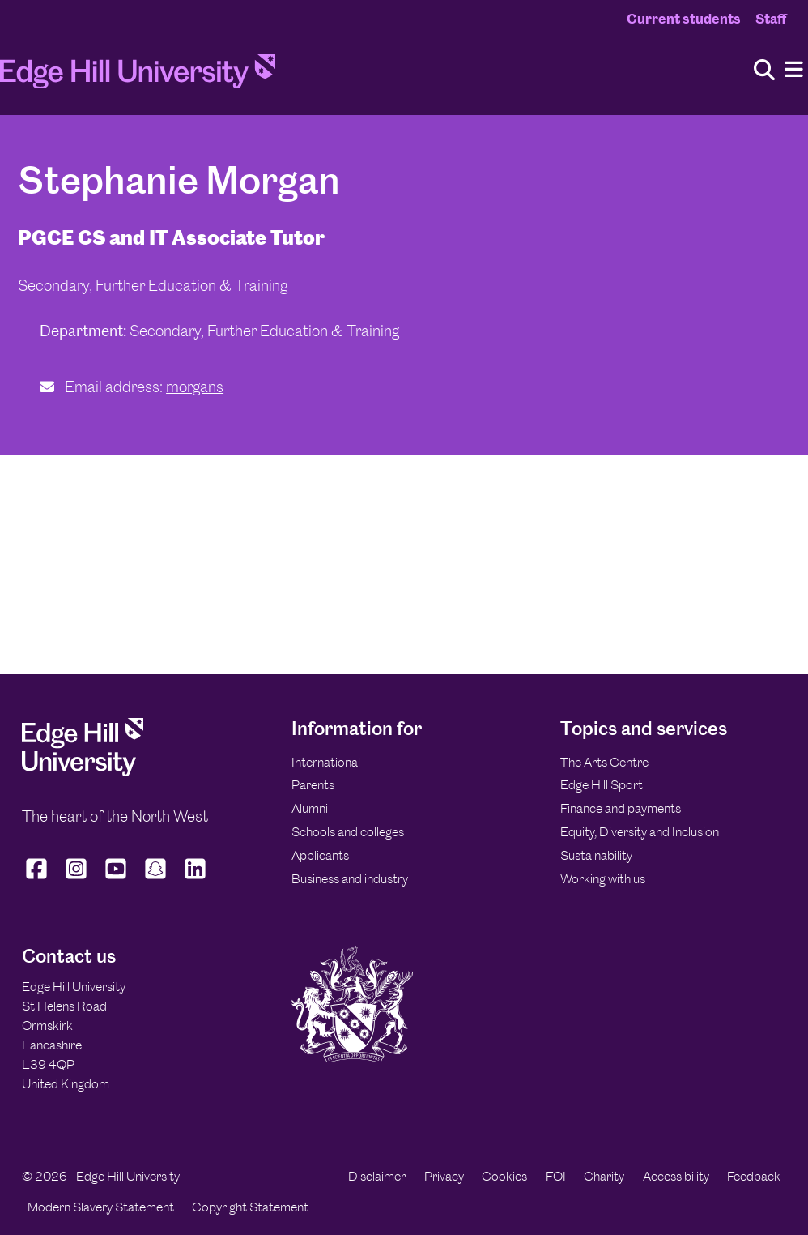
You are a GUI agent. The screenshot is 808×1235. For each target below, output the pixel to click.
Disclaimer (377, 1176)
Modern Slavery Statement (101, 1207)
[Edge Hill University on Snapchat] (156, 879)
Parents (312, 785)
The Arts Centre (604, 762)
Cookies (504, 1176)
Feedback (753, 1176)
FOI (556, 1176)
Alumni (309, 808)
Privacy (444, 1176)
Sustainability (596, 855)
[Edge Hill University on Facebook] (38, 879)
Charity (604, 1176)
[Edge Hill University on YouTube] (116, 879)
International (325, 762)
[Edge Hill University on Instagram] (76, 879)
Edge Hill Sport (601, 785)
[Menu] (794, 70)
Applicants (320, 855)
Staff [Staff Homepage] (770, 19)
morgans (194, 387)
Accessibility (676, 1176)
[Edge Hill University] (82, 772)
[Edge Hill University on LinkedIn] (195, 879)
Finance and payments (620, 808)
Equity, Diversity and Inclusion (639, 832)
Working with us (602, 879)
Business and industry (349, 879)
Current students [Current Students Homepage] (684, 19)
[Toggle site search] (764, 71)
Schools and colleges (347, 832)
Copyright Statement (250, 1207)
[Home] (137, 76)
